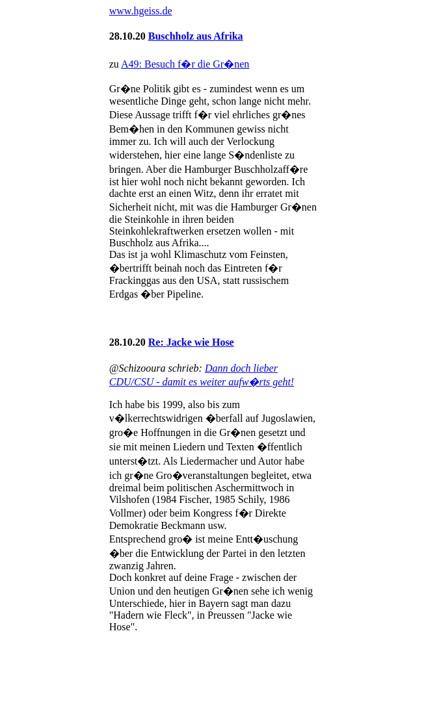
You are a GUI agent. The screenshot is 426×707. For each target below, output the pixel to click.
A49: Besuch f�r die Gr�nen (185, 64)
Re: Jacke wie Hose (191, 342)
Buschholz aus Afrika (195, 36)
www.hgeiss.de (140, 10)
